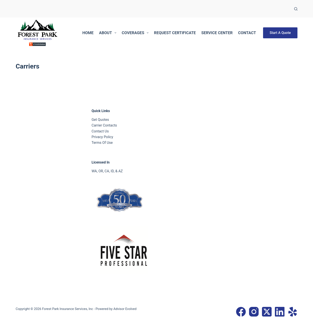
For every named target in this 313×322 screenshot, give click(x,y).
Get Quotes (100, 120)
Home (88, 32)
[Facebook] (241, 312)
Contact (247, 32)
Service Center (217, 32)
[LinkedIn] (280, 312)
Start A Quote (280, 33)
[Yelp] (292, 312)
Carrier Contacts (104, 125)
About (108, 32)
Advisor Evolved (125, 309)
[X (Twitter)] (267, 312)
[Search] (295, 9)
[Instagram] (254, 312)
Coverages (136, 32)
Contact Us (100, 131)
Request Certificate (175, 32)
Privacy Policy (102, 137)
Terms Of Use (102, 143)
